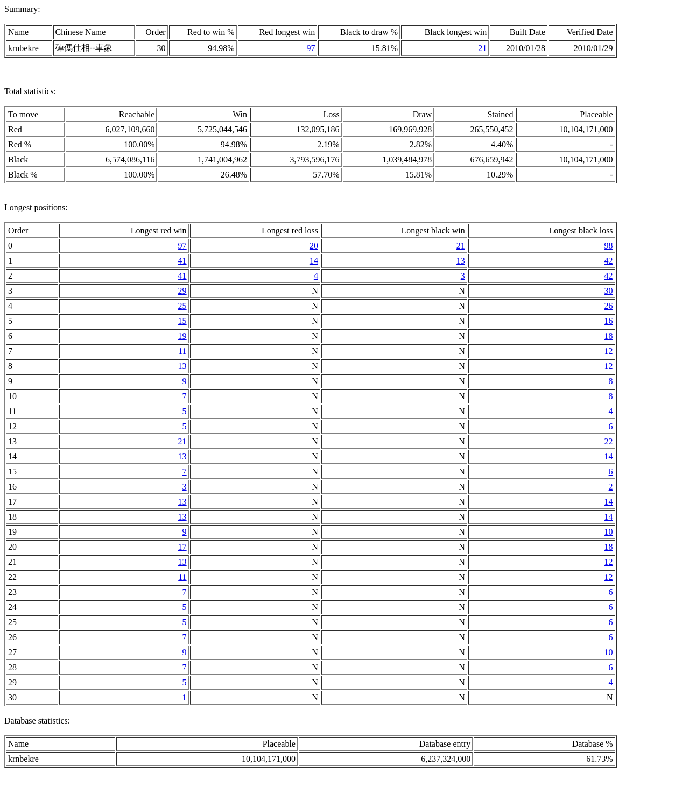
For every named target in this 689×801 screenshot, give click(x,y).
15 (182, 320)
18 (608, 336)
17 (182, 546)
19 (182, 336)
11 (182, 351)
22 (608, 441)
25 (182, 305)
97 (310, 48)
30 (608, 290)
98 (608, 245)
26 (608, 305)
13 (460, 260)
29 (182, 290)
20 (314, 245)
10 (608, 531)
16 (608, 320)
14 (314, 260)
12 (608, 351)
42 (608, 260)
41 (182, 260)
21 (482, 48)
